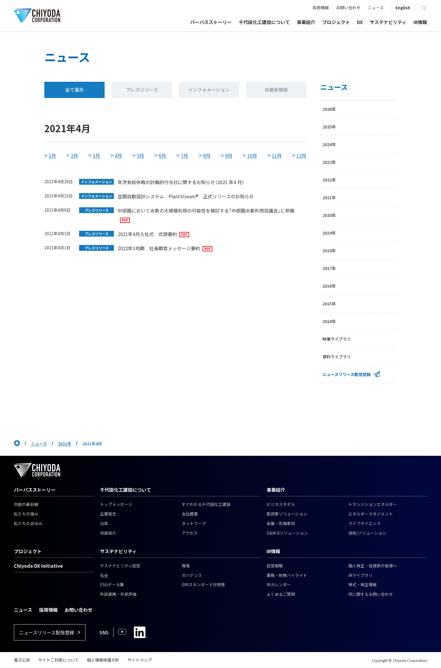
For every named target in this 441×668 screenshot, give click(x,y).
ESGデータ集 (112, 584)
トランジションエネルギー (372, 504)
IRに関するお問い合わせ (370, 594)
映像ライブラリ (336, 339)
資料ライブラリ (336, 357)
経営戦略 (275, 566)
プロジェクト (28, 551)
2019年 (329, 233)
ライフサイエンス (364, 523)
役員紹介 (108, 533)
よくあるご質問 (281, 594)
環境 (186, 566)
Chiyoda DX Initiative (38, 565)
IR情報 (273, 551)
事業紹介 (276, 489)
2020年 (329, 215)
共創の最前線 (26, 504)
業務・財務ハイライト (287, 575)
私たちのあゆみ (28, 523)
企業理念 (108, 514)
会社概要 (190, 514)
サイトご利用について (58, 660)
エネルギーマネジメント (370, 514)
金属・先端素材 (281, 523)
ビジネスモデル (281, 504)
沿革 (104, 523)
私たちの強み (26, 514)
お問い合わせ (78, 609)
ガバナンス (192, 575)
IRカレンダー (279, 584)
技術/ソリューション (367, 533)
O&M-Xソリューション (287, 533)
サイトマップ (139, 660)
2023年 (329, 162)
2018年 (329, 250)
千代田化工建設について (125, 489)
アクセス (190, 533)
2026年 (329, 109)
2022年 (329, 180)
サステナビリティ (118, 551)
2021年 (329, 197)
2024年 (329, 144)
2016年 (329, 286)
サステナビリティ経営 (120, 566)
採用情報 (48, 609)
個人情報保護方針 (103, 660)
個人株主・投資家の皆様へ (372, 566)
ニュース (39, 443)
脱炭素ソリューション (287, 514)
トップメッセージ (116, 504)
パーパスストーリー (35, 489)
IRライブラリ (360, 575)
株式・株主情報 (362, 584)
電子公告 (22, 660)
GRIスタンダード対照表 (203, 584)
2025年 (329, 127)
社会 (104, 575)
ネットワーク (194, 523)
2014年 (329, 321)
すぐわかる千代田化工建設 (206, 504)
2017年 (329, 268)
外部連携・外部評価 (118, 594)
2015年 (329, 303)
